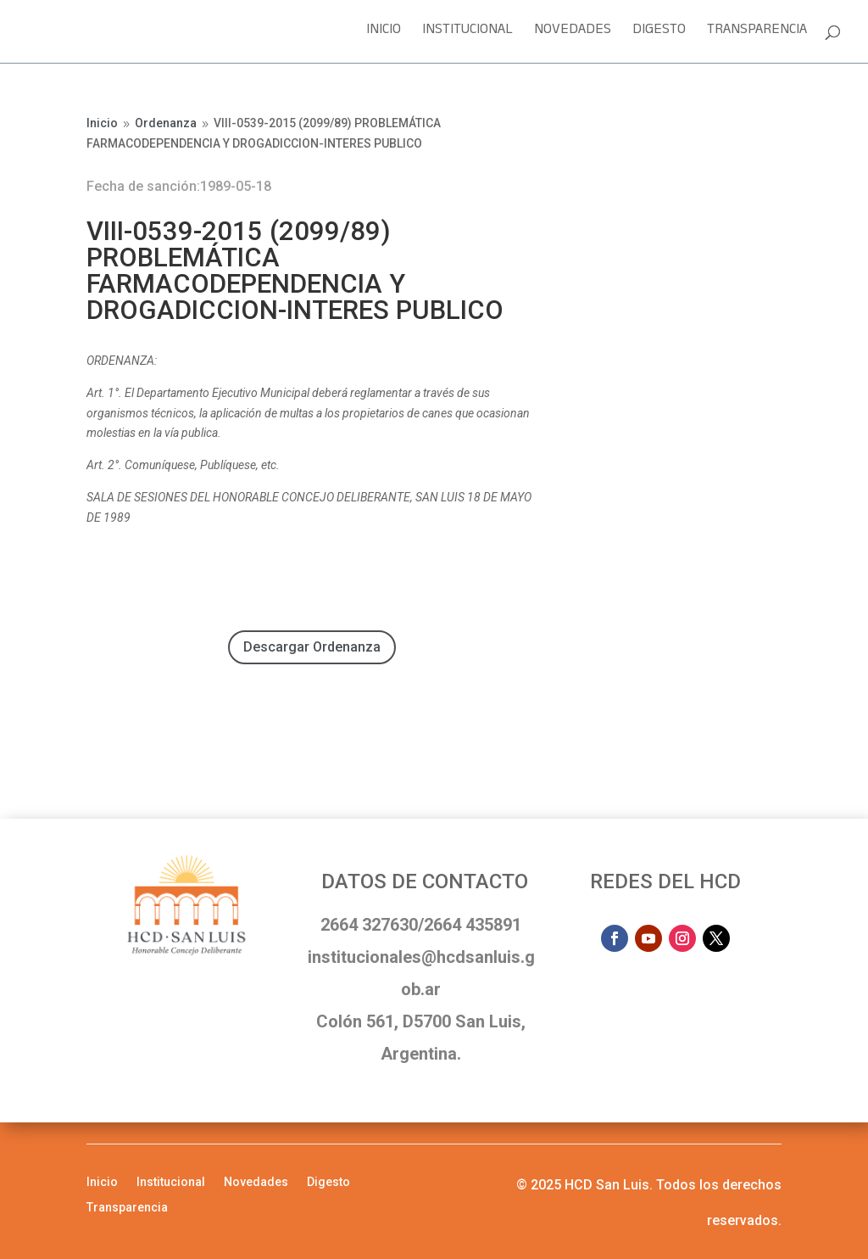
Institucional (467, 34)
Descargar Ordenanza (312, 647)
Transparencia (757, 34)
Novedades (572, 34)
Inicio (383, 34)
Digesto (659, 34)
